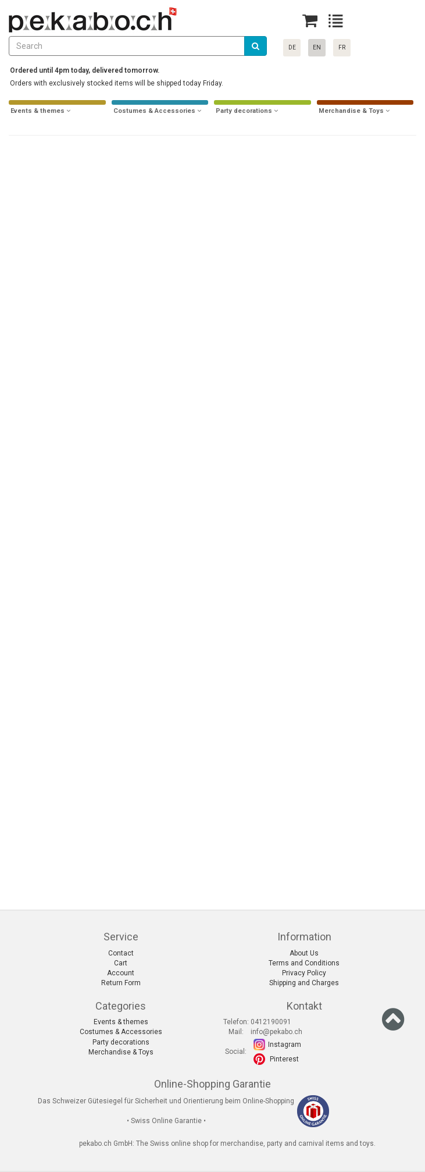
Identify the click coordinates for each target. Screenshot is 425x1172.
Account (120, 973)
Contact (121, 953)
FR (341, 47)
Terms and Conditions (304, 963)
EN (317, 47)
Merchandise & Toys (120, 1052)
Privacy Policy (304, 973)
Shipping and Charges (304, 983)
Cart (120, 963)
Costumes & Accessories (121, 1032)
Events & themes (121, 1022)
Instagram (284, 1044)
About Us (304, 953)
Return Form (121, 983)
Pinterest (284, 1059)
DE (292, 47)
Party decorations (120, 1042)
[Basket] (310, 21)
